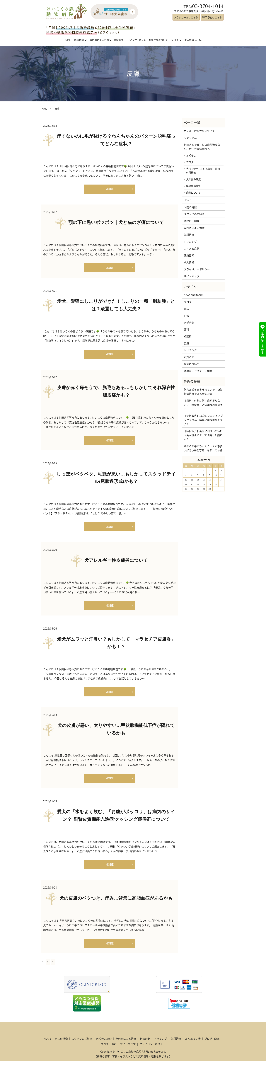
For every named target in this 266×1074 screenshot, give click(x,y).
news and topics (194, 295)
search (202, 40)
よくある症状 (191, 248)
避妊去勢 (189, 322)
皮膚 (186, 343)
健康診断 (189, 255)
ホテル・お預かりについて (153, 40)
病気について (191, 364)
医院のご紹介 (191, 221)
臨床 (186, 309)
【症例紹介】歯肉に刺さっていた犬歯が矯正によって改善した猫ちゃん (203, 435)
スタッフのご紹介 (194, 214)
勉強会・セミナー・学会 (198, 371)
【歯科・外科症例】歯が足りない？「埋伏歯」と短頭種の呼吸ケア (203, 405)
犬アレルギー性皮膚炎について (116, 566)
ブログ (174, 40)
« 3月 (187, 459)
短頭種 (188, 336)
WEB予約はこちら (212, 17)
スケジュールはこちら (186, 17)
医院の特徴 (190, 207)
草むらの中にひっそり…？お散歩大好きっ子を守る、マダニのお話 (203, 448)
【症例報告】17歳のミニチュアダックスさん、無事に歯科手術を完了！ (203, 420)
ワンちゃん (190, 137)
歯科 (186, 329)
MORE (109, 189)
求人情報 (189, 40)
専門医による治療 (99, 40)
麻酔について (193, 192)
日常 (186, 316)
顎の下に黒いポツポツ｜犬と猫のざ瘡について (116, 223)
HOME (67, 40)
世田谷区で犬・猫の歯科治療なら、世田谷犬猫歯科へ (202, 147)
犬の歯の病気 (193, 179)
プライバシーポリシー (197, 269)
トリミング (131, 40)
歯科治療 (118, 40)
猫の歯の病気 (193, 186)
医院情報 (79, 40)
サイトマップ (191, 276)
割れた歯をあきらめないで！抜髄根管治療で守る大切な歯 (203, 391)
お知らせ (191, 155)
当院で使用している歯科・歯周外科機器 (203, 171)
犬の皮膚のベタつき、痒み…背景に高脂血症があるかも (116, 909)
